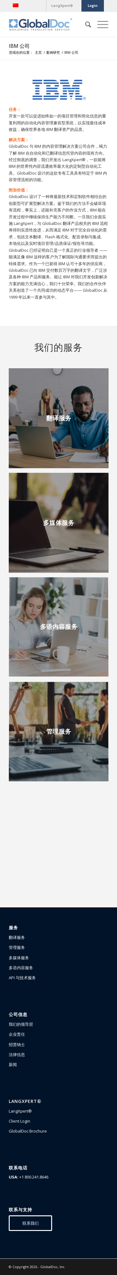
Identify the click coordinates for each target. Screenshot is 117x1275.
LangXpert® (20, 1111)
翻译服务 (17, 937)
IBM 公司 (19, 45)
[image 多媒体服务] (61, 525)
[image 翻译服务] (61, 420)
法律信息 (17, 1054)
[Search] (85, 24)
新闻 (13, 1064)
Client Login (19, 1121)
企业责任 (17, 1034)
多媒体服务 (19, 957)
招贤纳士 (17, 1044)
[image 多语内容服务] (61, 630)
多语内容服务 (21, 967)
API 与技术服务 (22, 977)
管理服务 (17, 947)
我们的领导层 (21, 1024)
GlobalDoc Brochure (28, 1131)
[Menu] (99, 24)
